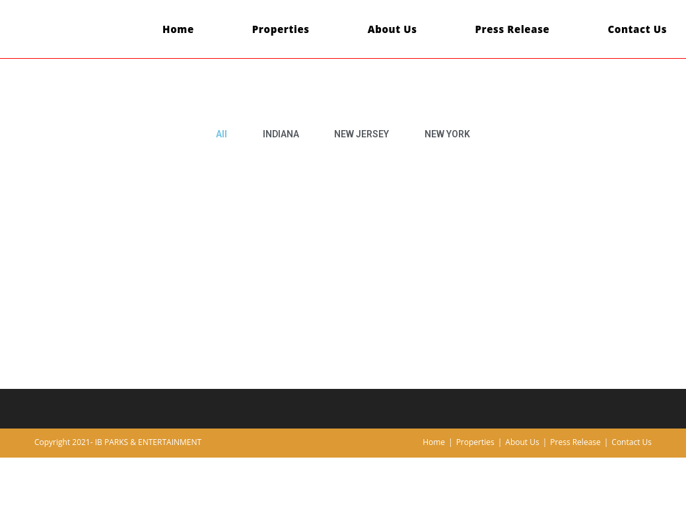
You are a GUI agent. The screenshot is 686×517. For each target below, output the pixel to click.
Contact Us (631, 442)
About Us (522, 442)
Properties (475, 442)
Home (434, 442)
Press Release (575, 442)
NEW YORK (447, 134)
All (221, 134)
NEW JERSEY (361, 134)
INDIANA (281, 134)
